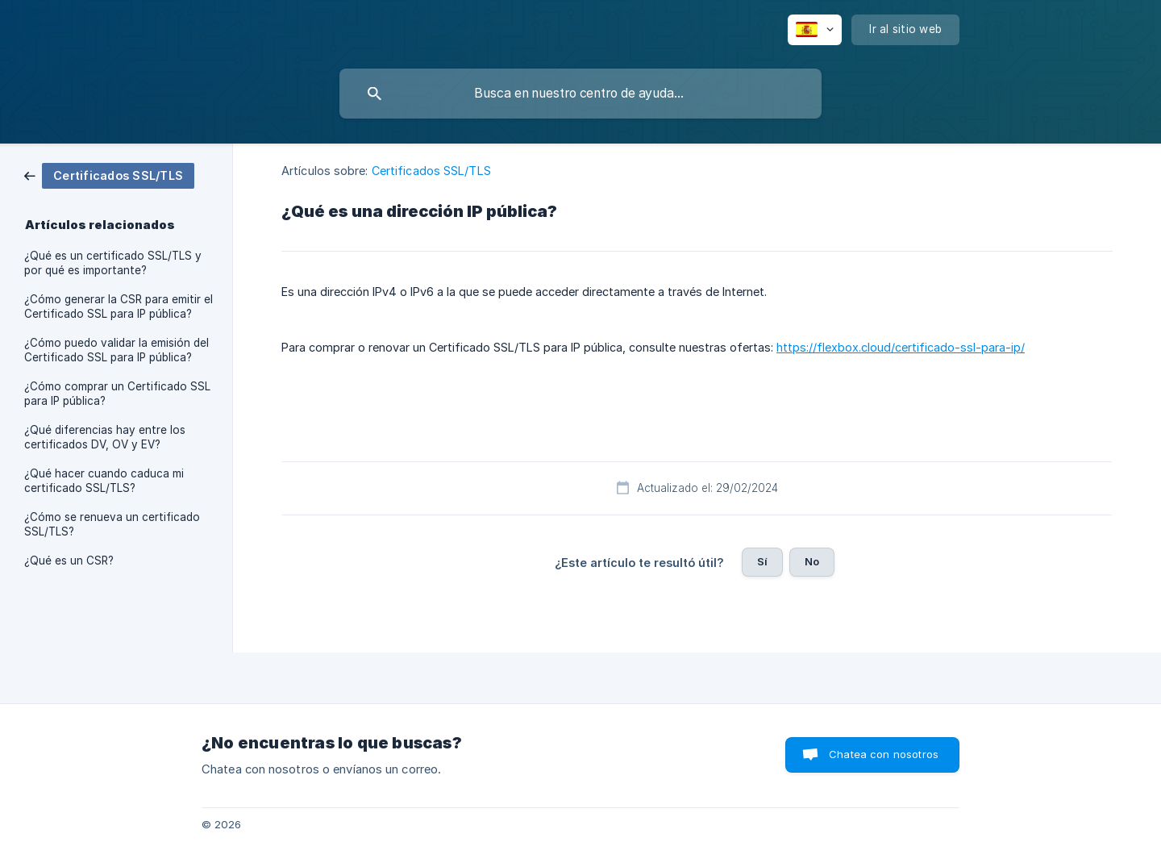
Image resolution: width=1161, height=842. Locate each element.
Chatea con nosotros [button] (883, 754)
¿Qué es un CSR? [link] (69, 560)
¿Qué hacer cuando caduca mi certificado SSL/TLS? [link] (104, 480)
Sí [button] (762, 561)
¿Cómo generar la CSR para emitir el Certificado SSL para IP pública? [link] (118, 306)
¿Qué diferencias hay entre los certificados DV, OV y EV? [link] (104, 437)
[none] (815, 30)
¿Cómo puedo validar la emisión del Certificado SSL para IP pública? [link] (116, 350)
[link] (109, 174)
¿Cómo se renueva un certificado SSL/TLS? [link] (112, 524)
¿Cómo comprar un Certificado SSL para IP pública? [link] (117, 393)
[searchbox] (580, 94)
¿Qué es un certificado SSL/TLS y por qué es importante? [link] (113, 263)
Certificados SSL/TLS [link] (431, 170)
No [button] (812, 561)
